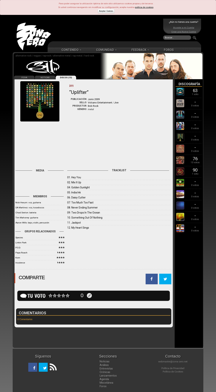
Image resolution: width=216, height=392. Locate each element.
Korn (17, 257)
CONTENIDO (71, 50)
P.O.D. (18, 247)
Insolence (20, 262)
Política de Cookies (173, 371)
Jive (116, 102)
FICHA (24, 77)
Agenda (104, 379)
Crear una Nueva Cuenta (183, 31)
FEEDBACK (140, 50)
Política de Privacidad (172, 368)
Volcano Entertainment (100, 102)
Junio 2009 (94, 99)
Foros (103, 386)
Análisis (104, 364)
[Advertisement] (107, 29)
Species (19, 237)
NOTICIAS (45, 77)
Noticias (104, 361)
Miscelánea (106, 382)
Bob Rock (93, 106)
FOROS (169, 50)
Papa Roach (21, 252)
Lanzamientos (108, 375)
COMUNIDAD (106, 50)
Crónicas (105, 372)
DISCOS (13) (66, 77)
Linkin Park (20, 242)
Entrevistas (106, 368)
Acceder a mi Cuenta (183, 27)
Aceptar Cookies (106, 11)
